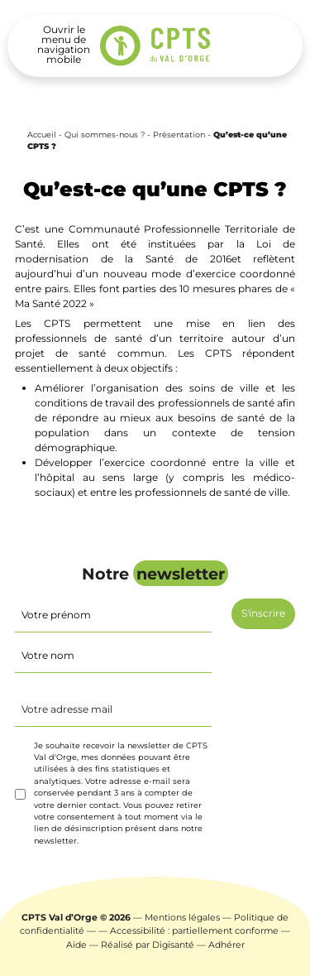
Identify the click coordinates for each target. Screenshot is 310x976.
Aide (76, 945)
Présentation (179, 134)
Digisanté (173, 945)
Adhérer (226, 945)
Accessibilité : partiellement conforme (194, 931)
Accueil (41, 134)
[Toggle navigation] (63, 45)
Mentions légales (182, 917)
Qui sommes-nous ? (104, 134)
